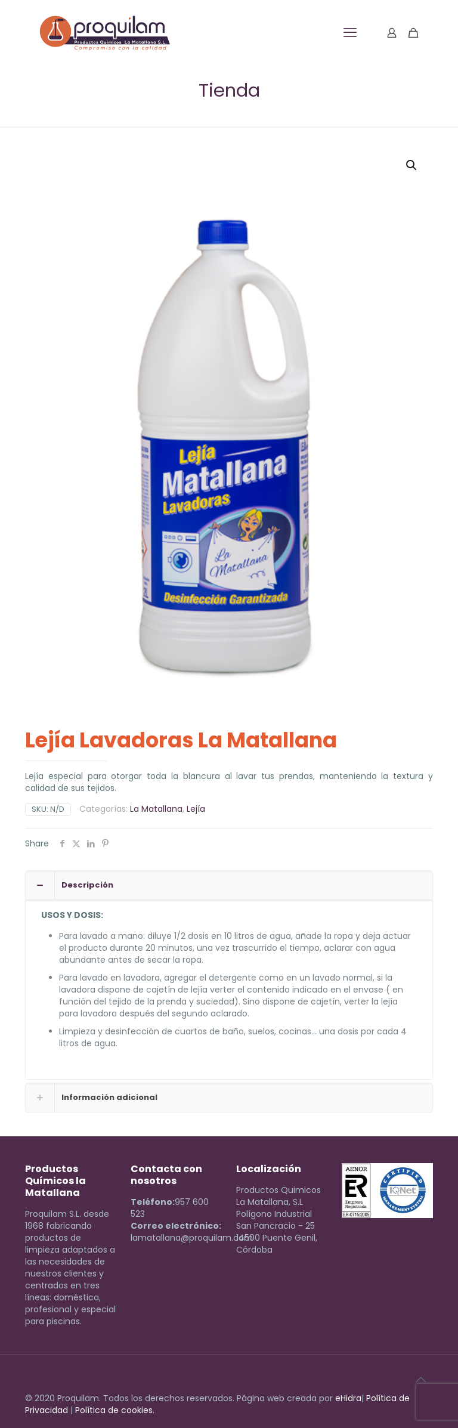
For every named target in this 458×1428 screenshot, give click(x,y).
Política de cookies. (114, 1410)
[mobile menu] (350, 33)
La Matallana (156, 809)
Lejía (196, 809)
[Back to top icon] (420, 1379)
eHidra (348, 1398)
